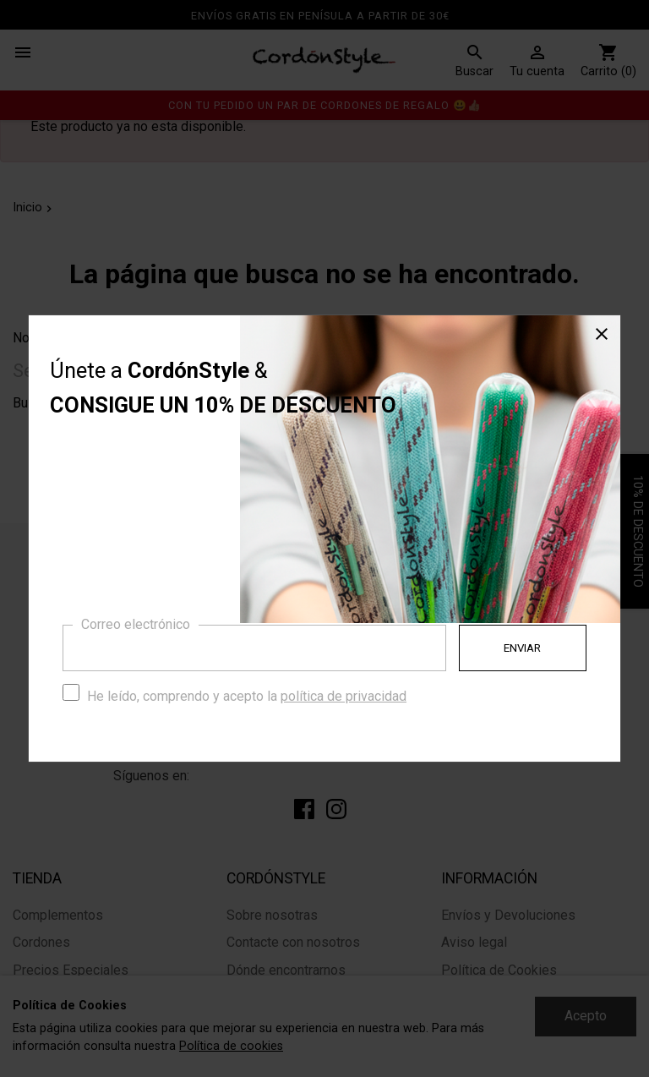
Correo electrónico (135, 624)
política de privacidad (343, 696)
